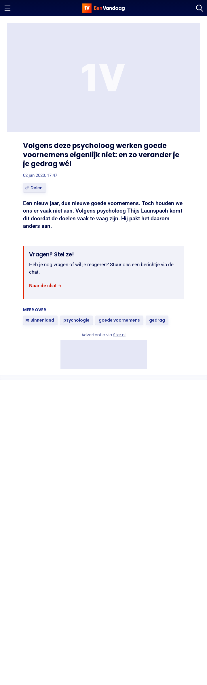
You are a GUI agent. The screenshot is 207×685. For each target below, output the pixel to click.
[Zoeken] (199, 8)
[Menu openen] (7, 8)
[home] (103, 8)
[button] (34, 188)
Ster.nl (119, 335)
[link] (45, 285)
